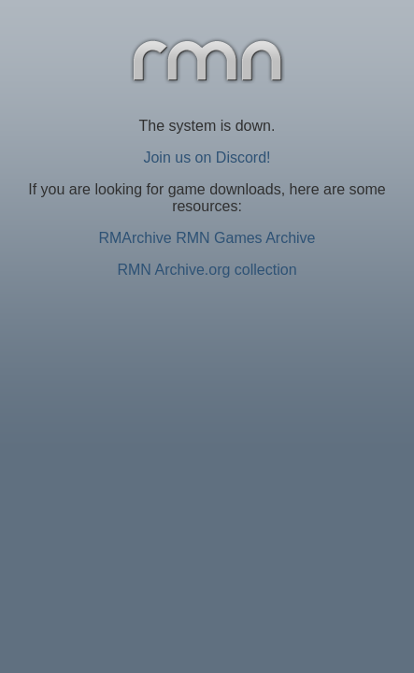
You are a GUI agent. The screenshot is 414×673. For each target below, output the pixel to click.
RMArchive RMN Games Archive (206, 238)
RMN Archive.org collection (206, 270)
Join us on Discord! (206, 157)
